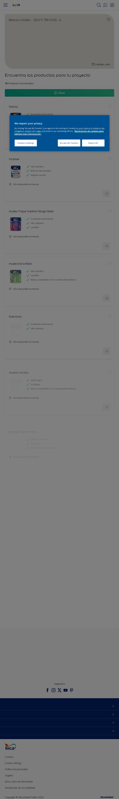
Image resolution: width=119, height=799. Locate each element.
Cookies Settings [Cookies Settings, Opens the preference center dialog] (25, 143)
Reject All (93, 143)
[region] (60, 133)
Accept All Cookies (69, 143)
